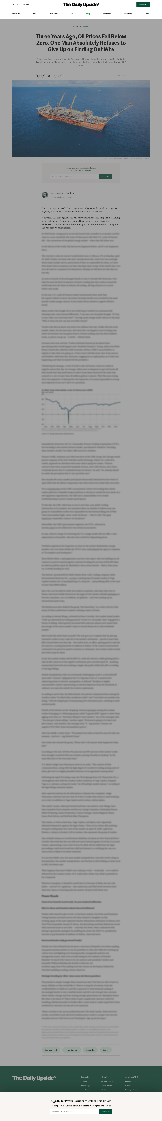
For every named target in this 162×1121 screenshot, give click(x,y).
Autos (35, 14)
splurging (112, 594)
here (103, 1018)
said (105, 828)
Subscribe (143, 4)
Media (147, 14)
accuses (73, 578)
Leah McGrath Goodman (63, 193)
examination (54, 488)
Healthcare (107, 14)
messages (91, 710)
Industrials (128, 14)
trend (106, 1002)
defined (66, 678)
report (52, 527)
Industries (16, 14)
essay (53, 966)
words (90, 463)
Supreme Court (51, 1050)
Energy (87, 14)
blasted (95, 549)
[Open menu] (20, 4)
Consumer (54, 14)
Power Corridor (72, 1050)
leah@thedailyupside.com (61, 197)
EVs (71, 14)
